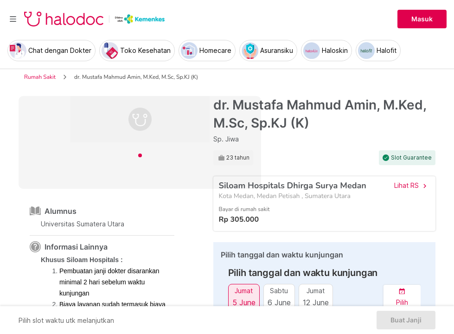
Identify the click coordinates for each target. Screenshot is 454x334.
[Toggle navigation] (13, 19)
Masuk (422, 19)
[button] (402, 297)
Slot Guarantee (411, 157)
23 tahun (237, 157)
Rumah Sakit (40, 77)
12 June (316, 302)
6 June (279, 302)
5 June (244, 302)
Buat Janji (406, 320)
